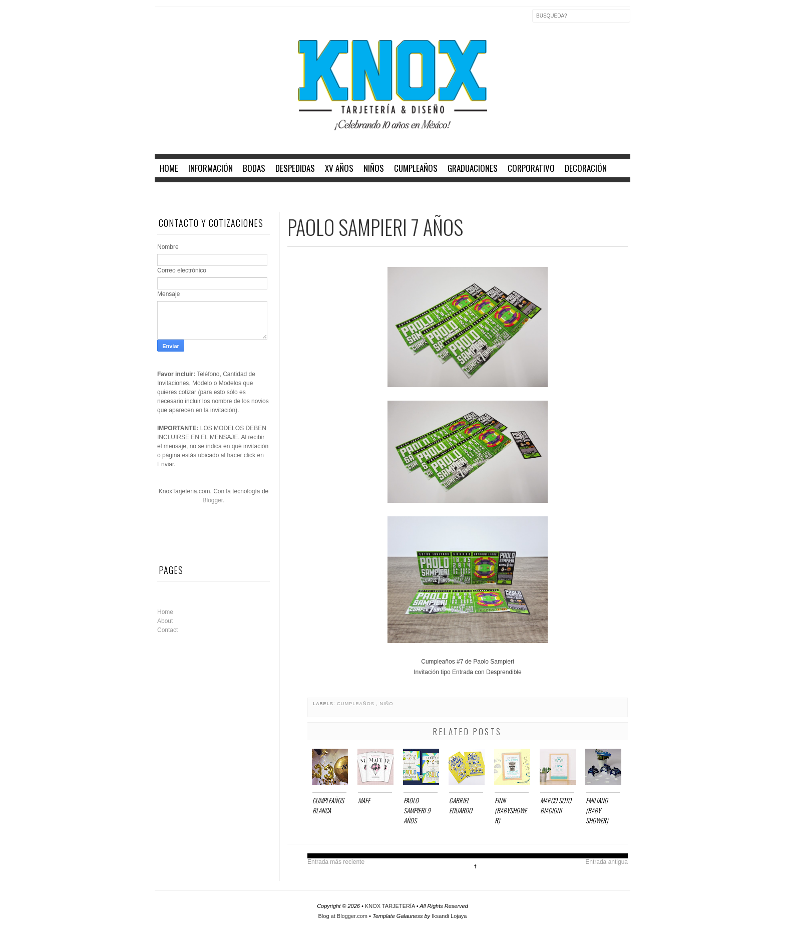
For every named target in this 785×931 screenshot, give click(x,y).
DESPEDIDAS (295, 168)
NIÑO (386, 703)
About (165, 621)
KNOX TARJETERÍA (391, 906)
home (169, 168)
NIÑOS (373, 168)
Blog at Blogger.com (343, 916)
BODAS (254, 168)
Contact (167, 630)
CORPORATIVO (531, 168)
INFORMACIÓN (210, 168)
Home (165, 611)
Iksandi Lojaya (449, 916)
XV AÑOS (339, 168)
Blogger (212, 500)
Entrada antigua (606, 861)
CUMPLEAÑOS (416, 168)
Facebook (163, 22)
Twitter (184, 22)
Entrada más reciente (335, 861)
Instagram (205, 22)
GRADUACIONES (473, 168)
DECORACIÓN (586, 168)
